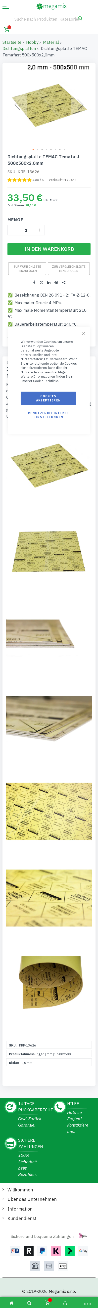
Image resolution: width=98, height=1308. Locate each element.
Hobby (32, 42)
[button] (33, 150)
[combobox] (49, 19)
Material (51, 42)
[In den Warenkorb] (49, 249)
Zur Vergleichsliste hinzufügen (69, 268)
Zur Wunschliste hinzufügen (27, 268)
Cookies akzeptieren (48, 398)
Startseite (11, 42)
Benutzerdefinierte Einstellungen (48, 415)
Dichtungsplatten (19, 48)
